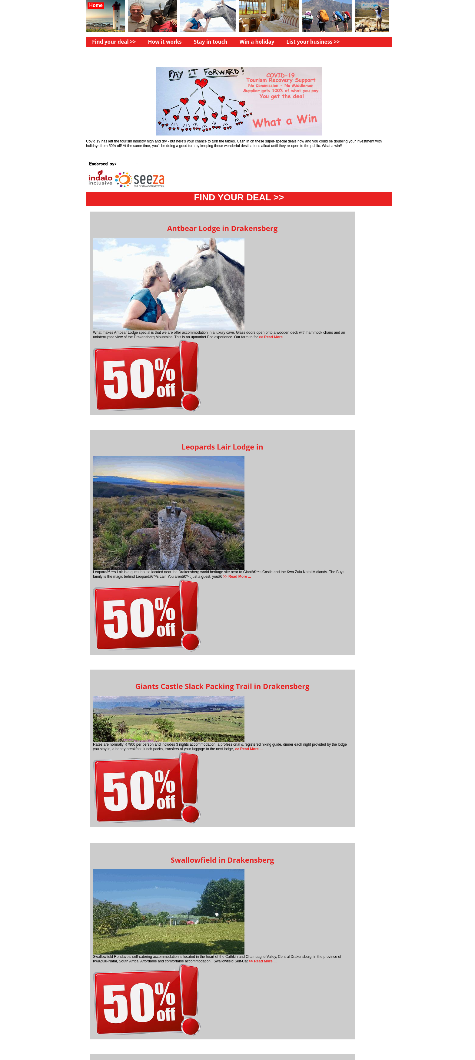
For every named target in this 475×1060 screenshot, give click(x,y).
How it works (165, 41)
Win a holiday (257, 41)
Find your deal (110, 41)
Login (374, 5)
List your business (309, 41)
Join (365, 5)
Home (96, 5)
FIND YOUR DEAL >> (239, 197)
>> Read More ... (272, 337)
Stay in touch (211, 41)
